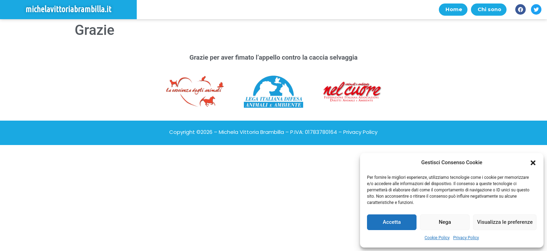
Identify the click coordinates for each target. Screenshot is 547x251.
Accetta (392, 222)
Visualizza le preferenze (505, 222)
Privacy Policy (466, 237)
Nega (445, 222)
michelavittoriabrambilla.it (68, 9)
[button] (533, 162)
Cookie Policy (437, 237)
